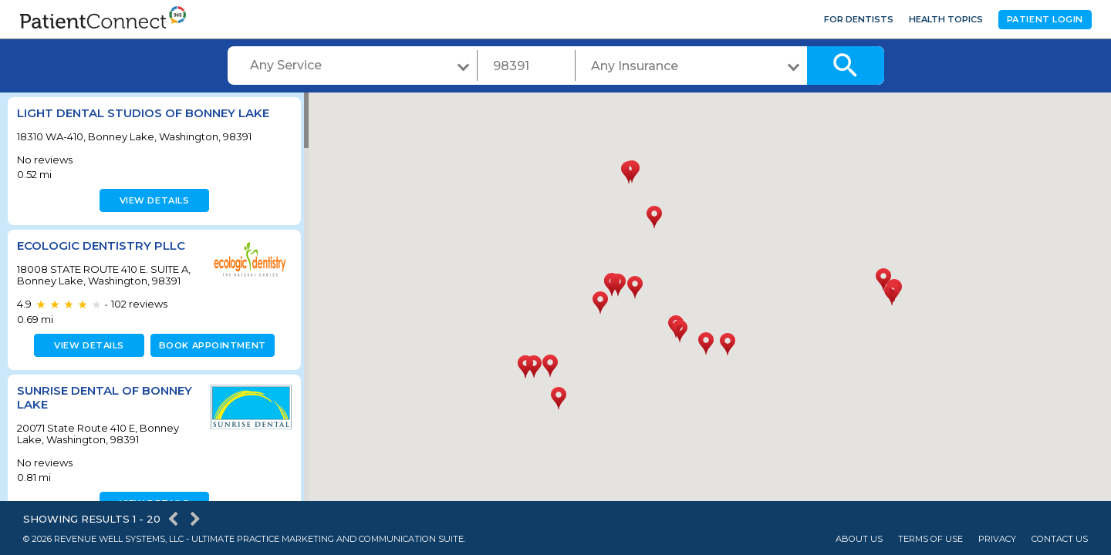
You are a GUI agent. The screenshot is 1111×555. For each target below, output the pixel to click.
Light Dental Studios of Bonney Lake (143, 113)
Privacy (997, 539)
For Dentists (858, 19)
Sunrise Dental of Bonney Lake (104, 397)
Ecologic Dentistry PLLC (101, 245)
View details (152, 200)
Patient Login (1045, 19)
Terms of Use (930, 539)
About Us (859, 539)
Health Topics (946, 19)
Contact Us (1060, 539)
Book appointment (209, 345)
